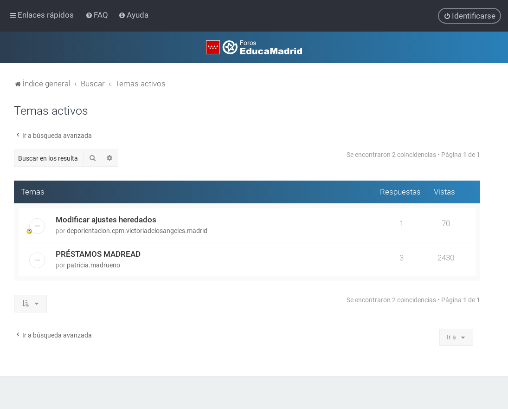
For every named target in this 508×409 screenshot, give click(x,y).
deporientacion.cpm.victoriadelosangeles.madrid (137, 230)
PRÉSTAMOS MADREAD (98, 253)
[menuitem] (97, 15)
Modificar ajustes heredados (106, 219)
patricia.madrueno (93, 264)
